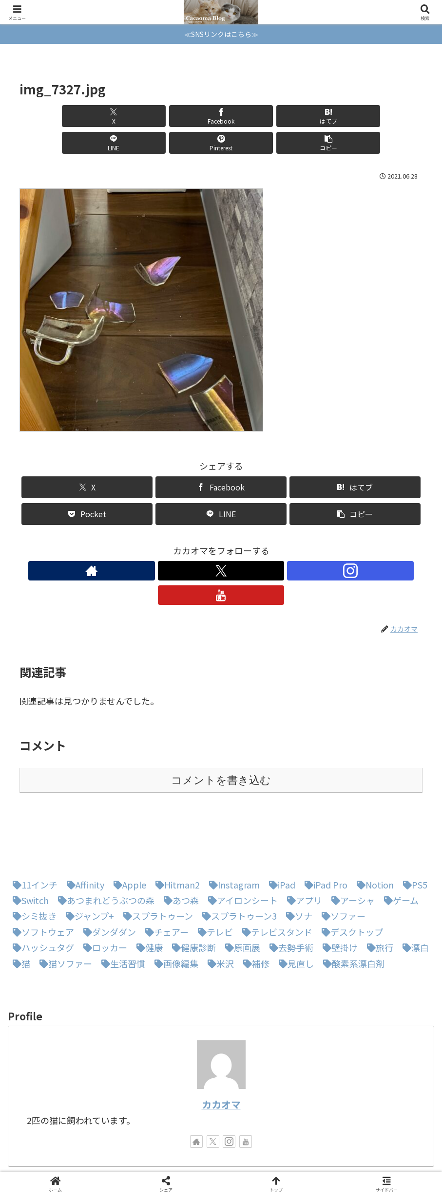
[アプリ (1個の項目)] (302, 849)
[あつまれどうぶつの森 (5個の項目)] (103, 849)
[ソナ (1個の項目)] (296, 864)
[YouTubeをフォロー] (255, 544)
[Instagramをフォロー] (232, 544)
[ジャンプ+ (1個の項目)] (87, 864)
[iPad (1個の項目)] (279, 833)
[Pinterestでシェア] (322, 116)
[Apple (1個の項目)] (127, 833)
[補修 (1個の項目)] (253, 912)
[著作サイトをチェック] (187, 544)
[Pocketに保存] (87, 487)
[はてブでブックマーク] (187, 116)
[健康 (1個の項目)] (147, 896)
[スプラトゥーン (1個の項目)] (155, 864)
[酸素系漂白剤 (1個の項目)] (351, 912)
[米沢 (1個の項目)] (218, 912)
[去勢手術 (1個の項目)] (289, 896)
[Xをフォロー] (210, 544)
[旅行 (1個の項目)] (377, 896)
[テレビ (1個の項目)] (213, 880)
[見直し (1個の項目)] (294, 912)
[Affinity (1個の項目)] (83, 833)
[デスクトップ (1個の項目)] (350, 880)
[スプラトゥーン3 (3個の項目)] (237, 864)
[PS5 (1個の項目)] (412, 833)
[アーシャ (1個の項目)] (351, 849)
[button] (390, 116)
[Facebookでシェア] (119, 116)
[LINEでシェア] (255, 116)
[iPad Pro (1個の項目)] (323, 833)
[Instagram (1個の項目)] (232, 833)
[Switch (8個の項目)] (28, 849)
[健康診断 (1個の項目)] (191, 896)
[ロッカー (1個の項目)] (102, 896)
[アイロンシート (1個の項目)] (240, 849)
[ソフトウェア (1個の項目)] (41, 880)
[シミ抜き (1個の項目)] (32, 864)
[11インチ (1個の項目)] (33, 833)
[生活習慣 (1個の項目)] (120, 912)
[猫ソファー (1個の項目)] (63, 912)
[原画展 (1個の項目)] (240, 896)
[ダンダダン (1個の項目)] (107, 880)
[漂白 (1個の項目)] (413, 896)
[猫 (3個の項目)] (19, 912)
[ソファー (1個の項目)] (341, 864)
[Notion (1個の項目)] (373, 833)
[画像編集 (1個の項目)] (174, 912)
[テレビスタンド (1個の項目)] (274, 880)
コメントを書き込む (221, 729)
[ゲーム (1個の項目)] (399, 849)
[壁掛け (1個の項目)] (338, 896)
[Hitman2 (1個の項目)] (175, 833)
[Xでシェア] (51, 116)
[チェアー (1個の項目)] (164, 880)
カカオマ (221, 1053)
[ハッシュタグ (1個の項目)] (41, 896)
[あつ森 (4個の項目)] (179, 849)
